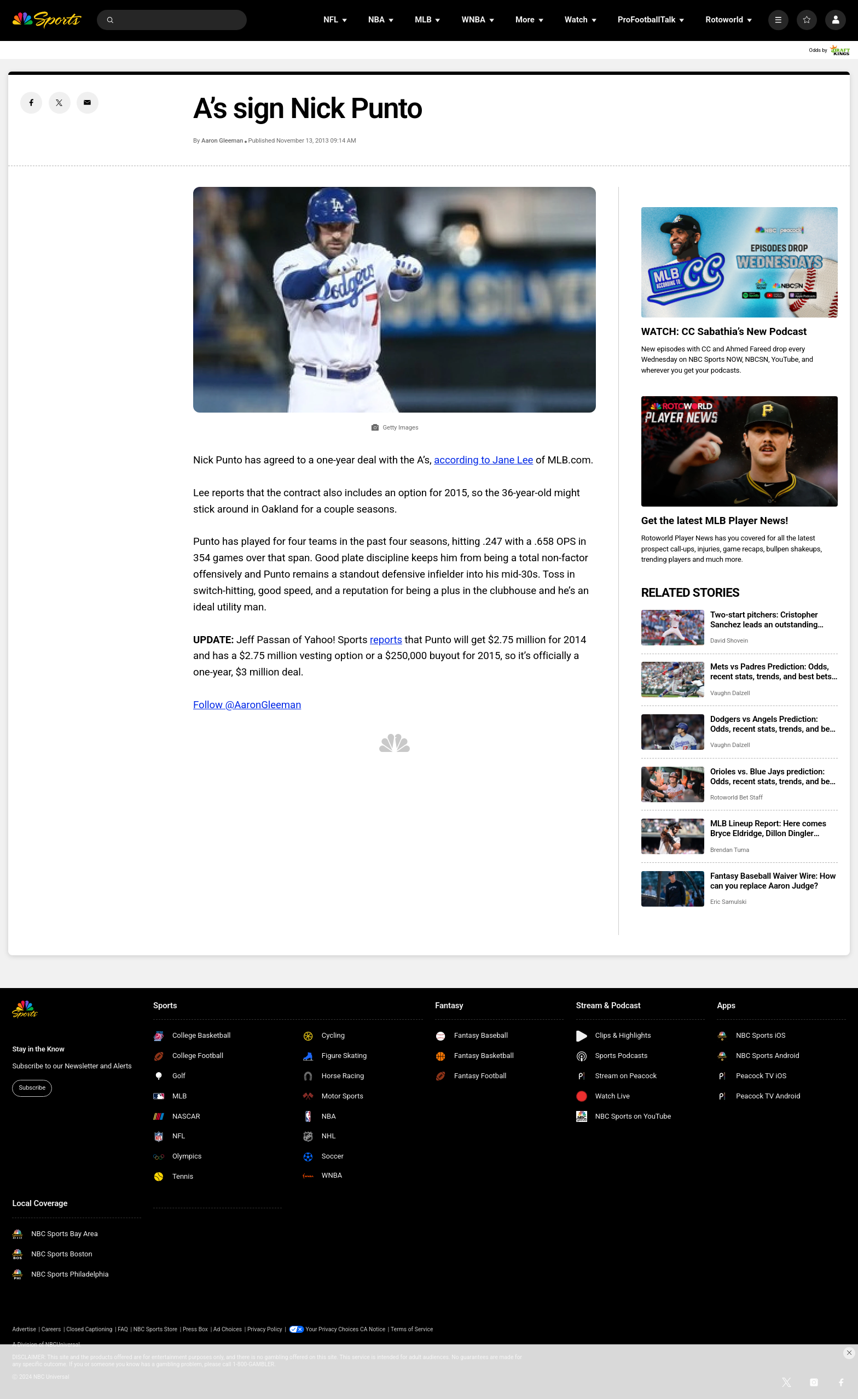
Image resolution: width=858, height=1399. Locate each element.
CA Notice (372, 1329)
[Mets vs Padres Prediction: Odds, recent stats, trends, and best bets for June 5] (672, 679)
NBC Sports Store (155, 1329)
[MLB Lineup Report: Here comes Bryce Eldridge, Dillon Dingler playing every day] (672, 836)
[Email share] (87, 103)
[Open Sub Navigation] (345, 19)
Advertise (24, 1329)
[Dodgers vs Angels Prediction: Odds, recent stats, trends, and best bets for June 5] (672, 732)
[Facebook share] (31, 103)
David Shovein (729, 640)
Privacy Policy (264, 1329)
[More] (778, 20)
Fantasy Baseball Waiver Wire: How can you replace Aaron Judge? (773, 881)
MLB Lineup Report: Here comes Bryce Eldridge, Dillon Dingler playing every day (768, 828)
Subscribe (32, 1087)
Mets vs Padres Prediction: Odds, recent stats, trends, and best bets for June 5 (771, 671)
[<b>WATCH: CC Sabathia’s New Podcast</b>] (739, 262)
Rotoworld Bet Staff (736, 797)
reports (386, 640)
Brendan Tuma (729, 850)
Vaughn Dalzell (730, 693)
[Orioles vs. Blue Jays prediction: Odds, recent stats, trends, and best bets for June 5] (672, 784)
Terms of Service (412, 1329)
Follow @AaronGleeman (247, 705)
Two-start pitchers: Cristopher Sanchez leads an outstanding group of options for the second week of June (766, 620)
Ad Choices (227, 1329)
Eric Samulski (728, 902)
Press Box (195, 1329)
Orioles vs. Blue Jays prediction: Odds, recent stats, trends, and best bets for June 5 (773, 776)
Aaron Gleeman (222, 140)
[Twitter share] (60, 103)
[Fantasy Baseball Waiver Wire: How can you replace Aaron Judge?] (672, 889)
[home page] (47, 20)
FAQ (123, 1329)
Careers (51, 1329)
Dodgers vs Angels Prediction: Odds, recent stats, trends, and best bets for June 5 (773, 724)
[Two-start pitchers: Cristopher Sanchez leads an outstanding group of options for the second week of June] (672, 627)
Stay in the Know (38, 1049)
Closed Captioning (89, 1329)
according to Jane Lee (483, 460)
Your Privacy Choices (332, 1329)
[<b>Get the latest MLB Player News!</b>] (739, 451)
